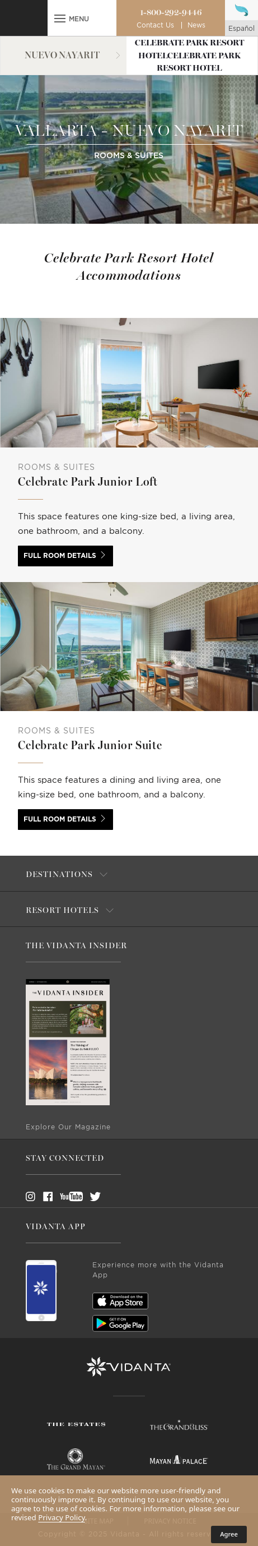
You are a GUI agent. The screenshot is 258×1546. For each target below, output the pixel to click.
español (241, 28)
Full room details (60, 555)
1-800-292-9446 (171, 12)
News (196, 25)
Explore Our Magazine (68, 1127)
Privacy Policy (61, 1517)
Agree (229, 1534)
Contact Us (155, 25)
